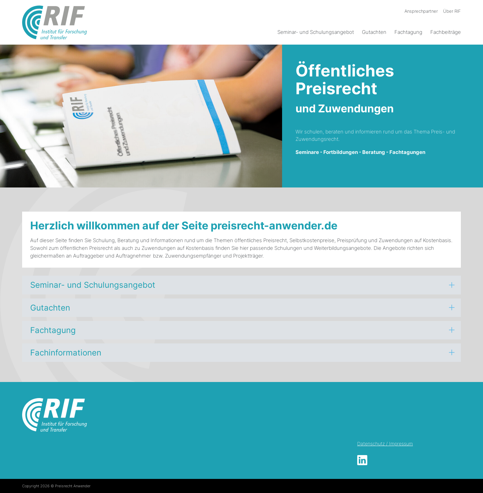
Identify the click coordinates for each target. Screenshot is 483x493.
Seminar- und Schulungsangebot (315, 32)
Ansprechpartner (421, 11)
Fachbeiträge (445, 32)
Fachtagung (408, 32)
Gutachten (374, 32)
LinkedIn (362, 460)
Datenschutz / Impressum (385, 443)
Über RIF (452, 11)
